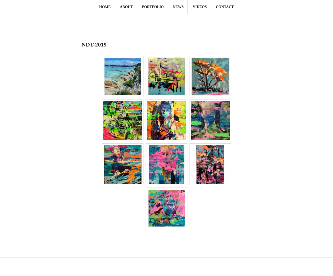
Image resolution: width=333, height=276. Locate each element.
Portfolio (153, 7)
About (126, 7)
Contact (225, 7)
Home (105, 7)
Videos (200, 7)
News (178, 7)
